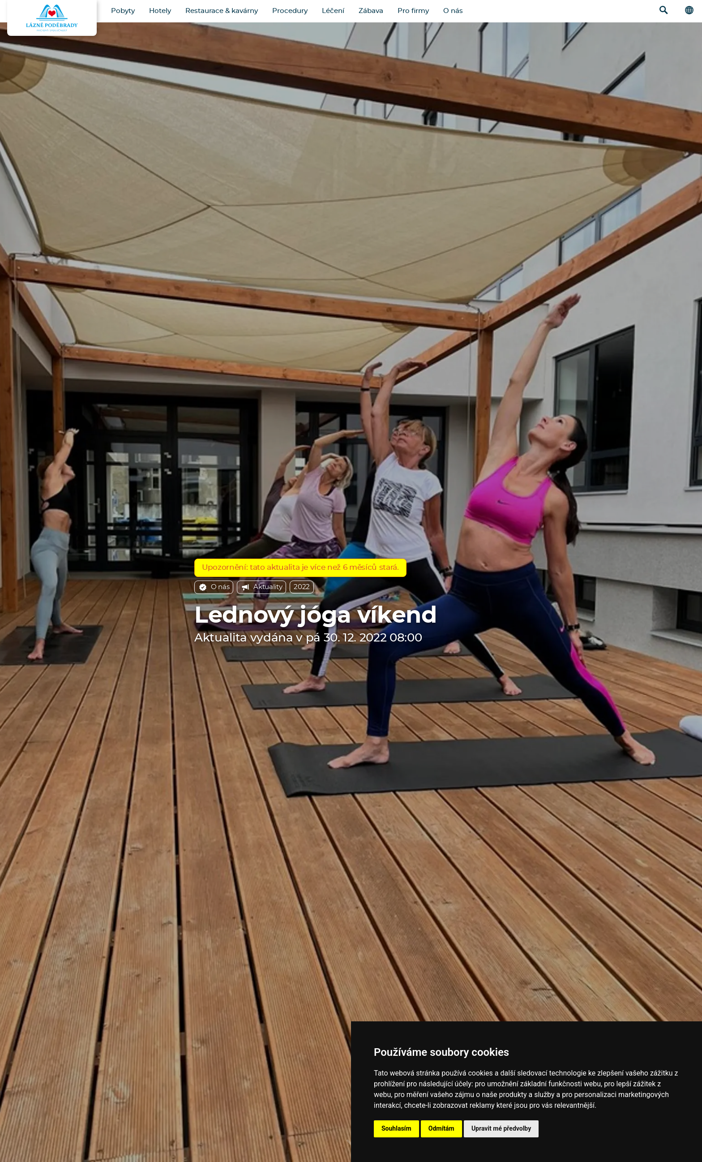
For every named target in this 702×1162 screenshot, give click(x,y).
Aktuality (261, 587)
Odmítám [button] (441, 1128)
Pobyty (123, 11)
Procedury (290, 11)
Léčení (333, 11)
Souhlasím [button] (396, 1128)
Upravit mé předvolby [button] (501, 1128)
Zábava (371, 11)
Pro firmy (413, 11)
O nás (453, 11)
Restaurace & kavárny (221, 11)
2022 (302, 587)
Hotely (160, 11)
